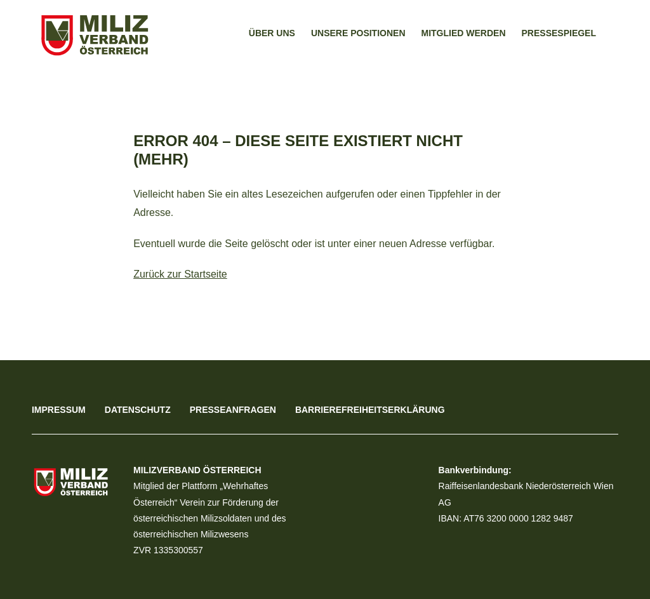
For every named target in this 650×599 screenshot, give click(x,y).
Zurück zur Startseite (180, 274)
